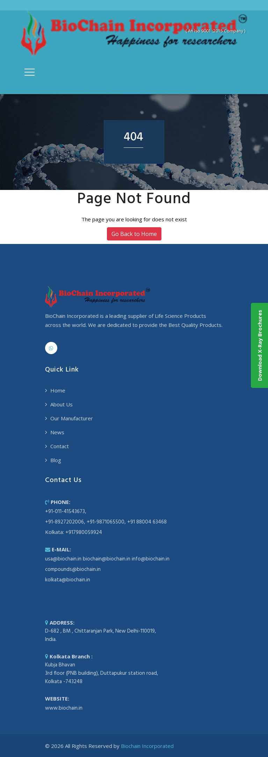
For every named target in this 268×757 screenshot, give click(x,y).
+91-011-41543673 (65, 511)
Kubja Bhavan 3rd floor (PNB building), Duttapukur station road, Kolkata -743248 (101, 673)
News (57, 432)
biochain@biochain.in (106, 559)
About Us (61, 404)
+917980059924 (83, 532)
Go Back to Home (134, 234)
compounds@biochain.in (73, 569)
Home (57, 390)
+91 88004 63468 (147, 522)
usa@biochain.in (63, 559)
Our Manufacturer (71, 418)
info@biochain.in (150, 559)
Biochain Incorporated (147, 745)
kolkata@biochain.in (67, 580)
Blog (55, 460)
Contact (59, 446)
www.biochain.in (63, 708)
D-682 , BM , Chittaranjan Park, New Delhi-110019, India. (100, 635)
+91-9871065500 (105, 522)
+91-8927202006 (64, 522)
